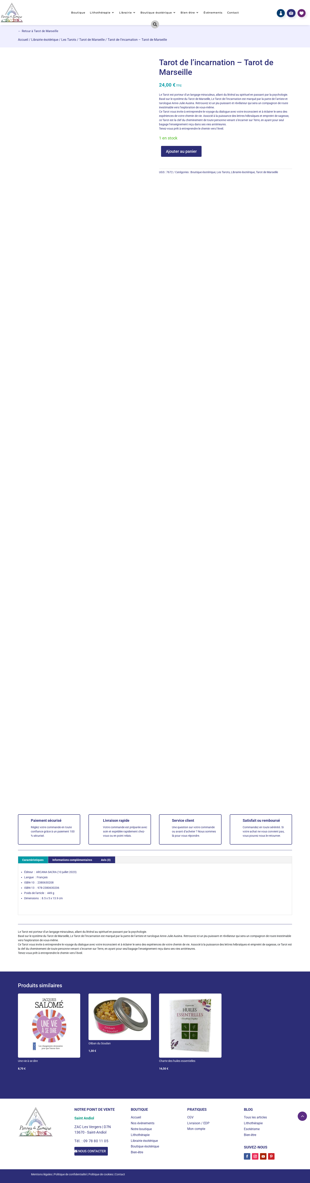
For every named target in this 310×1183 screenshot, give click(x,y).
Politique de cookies (100, 1174)
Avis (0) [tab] (106, 860)
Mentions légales (41, 1174)
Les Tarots (68, 40)
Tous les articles (255, 1117)
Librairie (125, 12)
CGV (190, 1117)
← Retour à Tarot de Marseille (38, 31)
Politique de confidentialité (70, 1174)
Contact (233, 12)
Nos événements (142, 1123)
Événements (213, 12)
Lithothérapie (100, 12)
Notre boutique (141, 1129)
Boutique (78, 12)
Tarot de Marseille (92, 40)
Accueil (23, 40)
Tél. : (78, 1141)
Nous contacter (95, 1152)
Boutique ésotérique (156, 12)
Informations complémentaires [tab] (72, 860)
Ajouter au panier (181, 151)
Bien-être (188, 12)
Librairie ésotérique (44, 40)
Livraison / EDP (198, 1123)
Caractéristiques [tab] (33, 860)
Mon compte (196, 1129)
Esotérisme (252, 1129)
